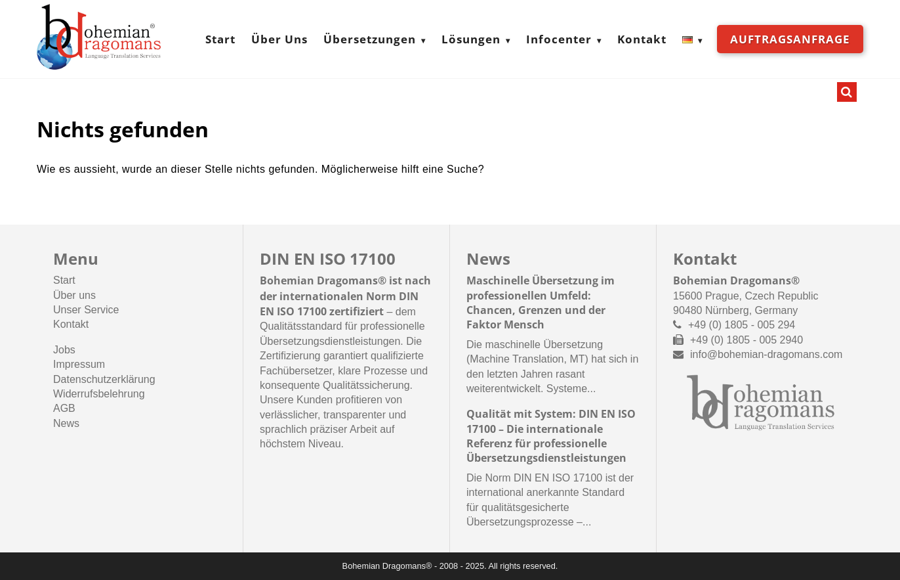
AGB (64, 408)
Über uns (74, 295)
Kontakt (641, 39)
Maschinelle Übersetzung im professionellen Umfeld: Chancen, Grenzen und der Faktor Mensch (540, 302)
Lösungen (471, 39)
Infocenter (559, 39)
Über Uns (279, 39)
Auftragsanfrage (790, 39)
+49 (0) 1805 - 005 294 (741, 324)
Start (220, 39)
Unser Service (86, 309)
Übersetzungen (369, 39)
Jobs (64, 349)
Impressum (79, 364)
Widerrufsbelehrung (99, 393)
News (66, 423)
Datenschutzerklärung (104, 379)
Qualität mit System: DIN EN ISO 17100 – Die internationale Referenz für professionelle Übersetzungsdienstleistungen (551, 436)
